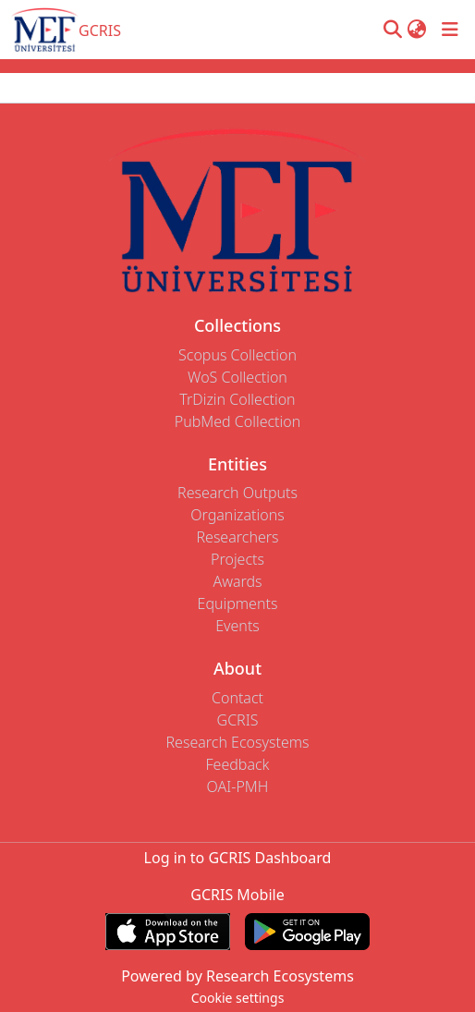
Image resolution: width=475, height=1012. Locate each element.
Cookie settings (238, 997)
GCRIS (238, 720)
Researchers (237, 537)
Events (237, 626)
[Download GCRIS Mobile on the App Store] (167, 931)
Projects (237, 559)
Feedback (237, 764)
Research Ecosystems (237, 742)
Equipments (238, 603)
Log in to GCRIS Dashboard (238, 857)
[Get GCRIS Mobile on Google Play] (307, 931)
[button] (392, 29)
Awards (237, 581)
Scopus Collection (237, 355)
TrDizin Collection (237, 399)
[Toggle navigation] (450, 29)
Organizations (237, 515)
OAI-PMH (238, 786)
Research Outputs (237, 492)
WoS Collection (237, 377)
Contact (237, 698)
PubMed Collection (237, 421)
